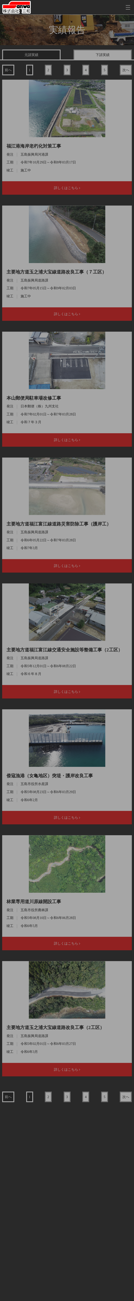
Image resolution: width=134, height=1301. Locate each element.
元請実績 (31, 55)
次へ (125, 70)
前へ (8, 70)
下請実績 (103, 55)
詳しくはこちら (67, 188)
